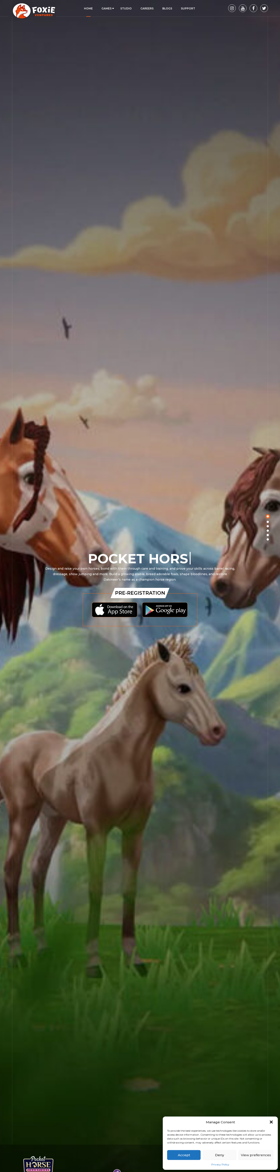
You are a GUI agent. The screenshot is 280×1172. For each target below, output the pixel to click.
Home (88, 8)
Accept (184, 1155)
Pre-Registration (140, 593)
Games (107, 8)
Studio (126, 8)
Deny (219, 1155)
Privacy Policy (220, 1164)
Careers (147, 8)
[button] (271, 1122)
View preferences (256, 1155)
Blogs (167, 8)
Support (188, 8)
